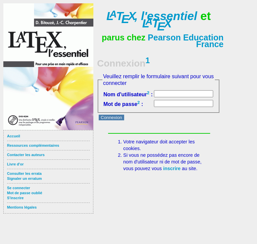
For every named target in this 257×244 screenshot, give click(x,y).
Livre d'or (15, 164)
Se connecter (18, 188)
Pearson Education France (186, 41)
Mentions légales (22, 207)
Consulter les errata (24, 173)
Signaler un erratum (24, 178)
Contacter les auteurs (26, 155)
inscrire (172, 168)
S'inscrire (15, 198)
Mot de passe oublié (24, 193)
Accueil (13, 136)
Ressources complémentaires (33, 145)
